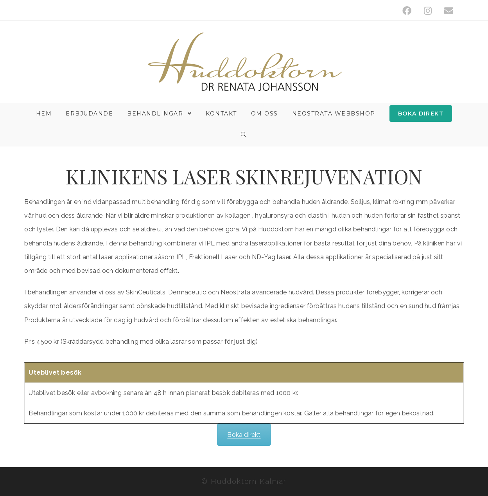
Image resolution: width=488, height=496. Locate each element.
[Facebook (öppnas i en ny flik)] (407, 10)
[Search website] (244, 135)
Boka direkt (243, 434)
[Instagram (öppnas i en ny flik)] (428, 10)
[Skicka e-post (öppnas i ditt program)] (445, 10)
